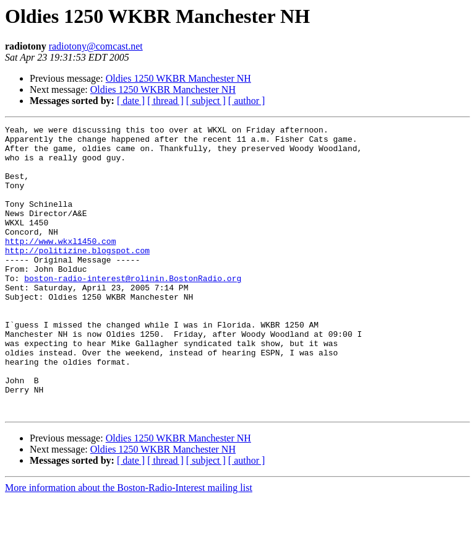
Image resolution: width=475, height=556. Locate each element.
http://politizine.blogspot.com (77, 276)
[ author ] (246, 100)
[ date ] (131, 100)
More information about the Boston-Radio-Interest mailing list (128, 545)
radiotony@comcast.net (96, 46)
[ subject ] (206, 100)
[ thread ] (165, 100)
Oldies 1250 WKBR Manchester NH (178, 78)
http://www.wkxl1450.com (60, 265)
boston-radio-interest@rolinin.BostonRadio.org (132, 309)
